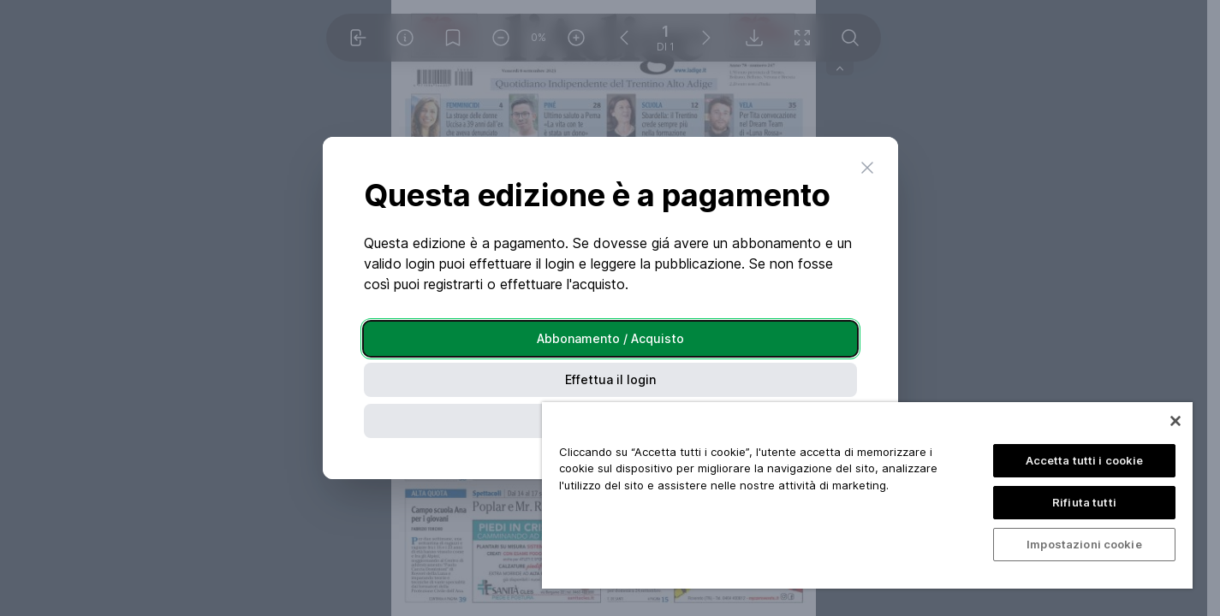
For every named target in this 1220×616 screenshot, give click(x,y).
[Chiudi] (1175, 421)
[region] (867, 495)
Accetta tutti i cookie (1085, 460)
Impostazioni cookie (1084, 544)
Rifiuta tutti (1084, 502)
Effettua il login (610, 379)
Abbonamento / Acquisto (610, 338)
